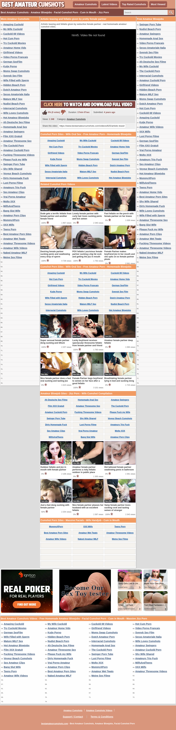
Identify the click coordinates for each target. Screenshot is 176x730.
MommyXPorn (11, 220)
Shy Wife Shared (12, 168)
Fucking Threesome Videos (19, 155)
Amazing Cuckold (13, 24)
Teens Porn (9, 229)
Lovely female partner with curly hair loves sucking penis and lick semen (87, 216)
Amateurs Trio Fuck (14, 187)
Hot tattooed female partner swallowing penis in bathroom (119, 468)
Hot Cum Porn (11, 38)
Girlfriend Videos (13, 52)
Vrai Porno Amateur (14, 196)
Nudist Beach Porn (14, 103)
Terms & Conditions (102, 716)
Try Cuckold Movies (14, 43)
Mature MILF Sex (12, 99)
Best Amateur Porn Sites (17, 234)
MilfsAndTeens (11, 206)
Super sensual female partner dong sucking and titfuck (54, 341)
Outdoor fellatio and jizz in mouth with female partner (53, 468)
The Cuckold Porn (13, 145)
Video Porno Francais (15, 57)
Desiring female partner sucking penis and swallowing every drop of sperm (55, 254)
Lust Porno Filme (13, 182)
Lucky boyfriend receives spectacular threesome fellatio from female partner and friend (87, 343)
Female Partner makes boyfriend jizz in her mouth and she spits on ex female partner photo (119, 255)
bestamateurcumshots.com (54, 723)
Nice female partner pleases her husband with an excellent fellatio (87, 507)
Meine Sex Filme (12, 257)
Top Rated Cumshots (134, 4)
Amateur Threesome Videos (19, 243)
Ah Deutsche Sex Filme (16, 122)
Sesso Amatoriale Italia (16, 94)
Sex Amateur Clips (13, 192)
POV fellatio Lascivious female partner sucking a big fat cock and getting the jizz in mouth (87, 254)
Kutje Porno (10, 66)
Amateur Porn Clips (14, 215)
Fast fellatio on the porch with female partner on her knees (119, 214)
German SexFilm (12, 61)
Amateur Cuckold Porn (16, 150)
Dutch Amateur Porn (15, 89)
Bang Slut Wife (11, 210)
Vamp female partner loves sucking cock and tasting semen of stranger (117, 507)
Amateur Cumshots (86, 4)
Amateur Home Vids (14, 47)
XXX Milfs (8, 224)
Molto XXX (9, 201)
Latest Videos (109, 4)
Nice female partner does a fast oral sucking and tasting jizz (55, 379)
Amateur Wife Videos (15, 248)
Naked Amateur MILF (15, 252)
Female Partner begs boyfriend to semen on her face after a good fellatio (87, 381)
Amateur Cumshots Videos (99, 710)
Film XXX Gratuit (12, 136)
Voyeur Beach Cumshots (17, 173)
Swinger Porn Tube (14, 164)
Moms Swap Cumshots (16, 71)
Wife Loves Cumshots (15, 113)
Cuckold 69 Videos (14, 33)
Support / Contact (73, 716)
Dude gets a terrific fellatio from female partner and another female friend (56, 216)
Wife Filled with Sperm (16, 80)
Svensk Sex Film (12, 75)
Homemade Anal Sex (15, 127)
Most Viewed (158, 4)
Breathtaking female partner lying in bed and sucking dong (119, 379)
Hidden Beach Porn (14, 85)
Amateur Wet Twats (14, 238)
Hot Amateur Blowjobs (16, 117)
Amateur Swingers (13, 131)
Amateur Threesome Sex (17, 141)
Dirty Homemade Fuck (16, 178)
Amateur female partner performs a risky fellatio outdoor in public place (84, 469)
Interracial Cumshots (15, 108)
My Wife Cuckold (13, 29)
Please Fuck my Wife (15, 159)
